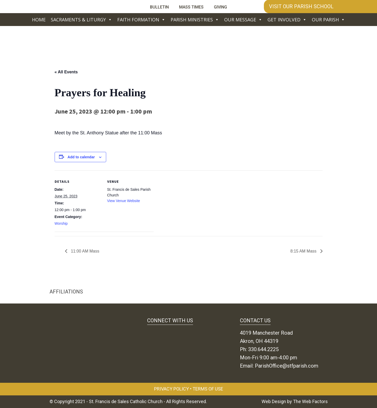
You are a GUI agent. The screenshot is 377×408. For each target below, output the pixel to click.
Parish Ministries (195, 19)
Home (39, 19)
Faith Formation (141, 19)
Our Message (243, 19)
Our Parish (328, 19)
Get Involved (287, 19)
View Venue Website (123, 201)
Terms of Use (207, 389)
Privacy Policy (171, 389)
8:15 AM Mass (304, 251)
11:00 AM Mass (84, 251)
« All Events (66, 72)
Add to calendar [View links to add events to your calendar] (81, 157)
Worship (61, 223)
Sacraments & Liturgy (81, 19)
